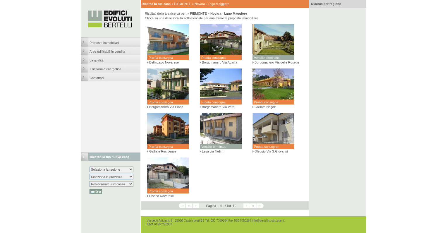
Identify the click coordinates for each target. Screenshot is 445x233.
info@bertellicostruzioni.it (268, 220)
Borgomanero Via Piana (166, 107)
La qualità (97, 60)
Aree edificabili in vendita (107, 51)
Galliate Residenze (162, 151)
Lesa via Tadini (212, 151)
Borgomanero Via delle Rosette (277, 62)
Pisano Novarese (161, 196)
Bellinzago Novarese (164, 62)
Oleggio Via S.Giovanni (271, 151)
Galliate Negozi (265, 107)
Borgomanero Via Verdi (218, 107)
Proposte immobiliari (104, 42)
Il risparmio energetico (105, 69)
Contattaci (97, 78)
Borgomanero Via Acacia (219, 62)
